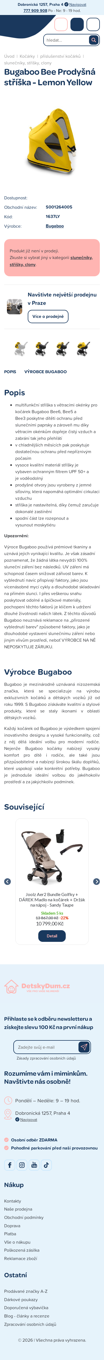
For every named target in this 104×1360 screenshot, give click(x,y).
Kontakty (12, 1201)
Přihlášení (61, 24)
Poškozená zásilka (21, 1250)
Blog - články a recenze (26, 1316)
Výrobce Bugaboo (45, 371)
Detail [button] (52, 936)
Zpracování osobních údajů (30, 1324)
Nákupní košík (77, 24)
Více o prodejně (48, 316)
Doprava (12, 1226)
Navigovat (77, 4)
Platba (10, 1234)
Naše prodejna (18, 1209)
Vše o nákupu (17, 1242)
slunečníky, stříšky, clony (28, 63)
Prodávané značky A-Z (25, 1291)
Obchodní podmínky (24, 1217)
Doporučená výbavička (26, 1307)
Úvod (9, 56)
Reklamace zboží (20, 1258)
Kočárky (27, 56)
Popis (10, 371)
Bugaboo (55, 226)
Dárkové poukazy (21, 1299)
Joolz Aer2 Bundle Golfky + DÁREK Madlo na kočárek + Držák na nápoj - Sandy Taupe (52, 899)
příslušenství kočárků (60, 56)
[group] (52, 882)
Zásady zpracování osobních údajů (46, 1058)
